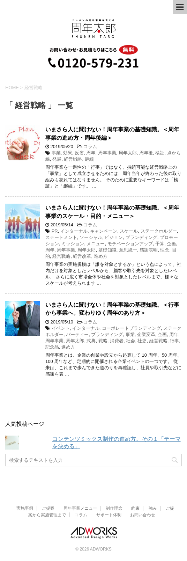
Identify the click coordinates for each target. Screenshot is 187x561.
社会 (130, 340)
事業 (56, 152)
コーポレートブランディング (131, 328)
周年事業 (107, 152)
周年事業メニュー (80, 508)
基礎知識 (107, 250)
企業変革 (146, 334)
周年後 (146, 152)
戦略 (102, 340)
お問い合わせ (142, 514)
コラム (90, 146)
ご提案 (48, 508)
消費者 (117, 340)
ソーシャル (91, 237)
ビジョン (114, 237)
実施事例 (24, 508)
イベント (61, 328)
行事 (174, 340)
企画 (171, 243)
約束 (135, 508)
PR (55, 231)
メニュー (96, 243)
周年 (90, 152)
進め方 (100, 256)
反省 (79, 152)
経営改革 (82, 256)
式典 (91, 340)
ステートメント (61, 237)
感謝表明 (149, 250)
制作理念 (114, 508)
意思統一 (128, 250)
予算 (159, 243)
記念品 (52, 347)
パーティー (77, 334)
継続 (89, 159)
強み (153, 508)
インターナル (74, 231)
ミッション (72, 243)
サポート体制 (108, 514)
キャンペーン (103, 231)
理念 (164, 250)
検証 (159, 152)
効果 (67, 152)
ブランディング (141, 237)
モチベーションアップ (130, 243)
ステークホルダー (159, 231)
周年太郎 (128, 152)
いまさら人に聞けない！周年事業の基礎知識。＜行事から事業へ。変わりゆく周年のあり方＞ (112, 309)
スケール (129, 231)
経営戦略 (73, 159)
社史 (142, 340)
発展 (56, 159)
